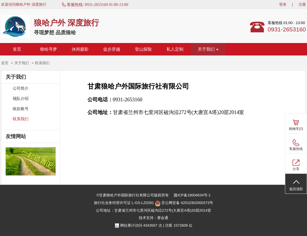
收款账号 (20, 109)
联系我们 (20, 119)
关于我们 (208, 49)
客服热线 (296, 149)
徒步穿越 (111, 49)
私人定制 (174, 49)
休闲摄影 (80, 49)
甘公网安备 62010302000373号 (184, 203)
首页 (17, 49)
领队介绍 (20, 98)
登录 (282, 4)
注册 (302, 4)
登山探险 (143, 49)
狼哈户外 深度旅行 (66, 22)
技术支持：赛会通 (153, 218)
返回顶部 (296, 189)
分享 (296, 169)
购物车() (296, 129)
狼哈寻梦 (48, 49)
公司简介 (20, 88)
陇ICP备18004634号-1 (192, 195)
